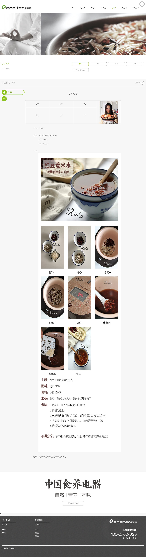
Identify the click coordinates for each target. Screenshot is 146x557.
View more (73, 503)
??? (8, 83)
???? (137, 83)
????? (4, 530)
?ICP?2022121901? (8, 548)
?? (80, 64)
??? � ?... (80, 70)
